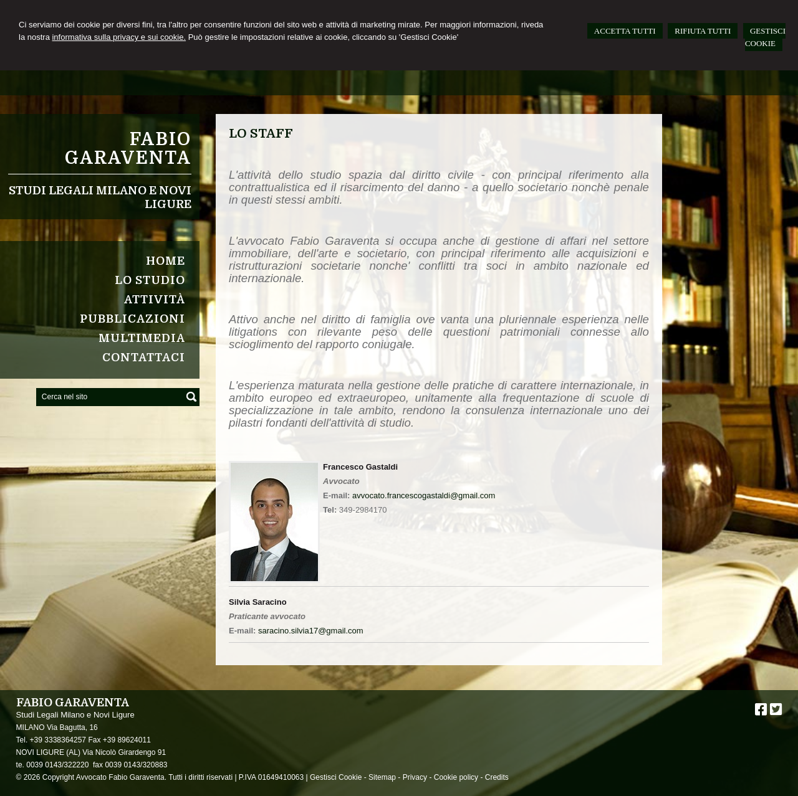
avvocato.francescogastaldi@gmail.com (423, 495)
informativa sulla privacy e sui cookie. (119, 37)
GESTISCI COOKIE (765, 37)
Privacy (415, 777)
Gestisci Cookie (336, 777)
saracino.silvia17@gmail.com (310, 630)
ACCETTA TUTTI (625, 31)
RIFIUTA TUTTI (703, 31)
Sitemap (382, 777)
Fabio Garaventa (128, 149)
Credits (497, 777)
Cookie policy (456, 777)
